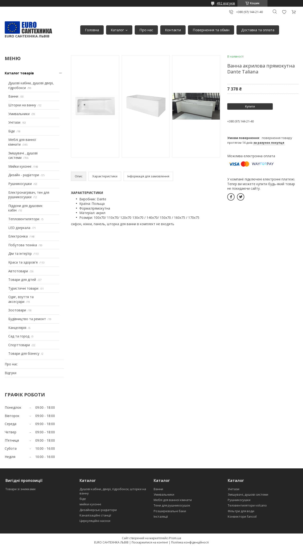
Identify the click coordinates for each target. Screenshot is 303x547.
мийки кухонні (90, 504)
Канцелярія (17, 327)
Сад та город (18, 336)
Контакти (173, 29)
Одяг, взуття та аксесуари (21, 299)
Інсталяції (161, 516)
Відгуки (10, 373)
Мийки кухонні (19, 166)
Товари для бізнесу (23, 353)
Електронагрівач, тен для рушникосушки (28, 194)
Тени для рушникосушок (172, 505)
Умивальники (19, 114)
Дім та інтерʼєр (20, 253)
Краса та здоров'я (23, 262)
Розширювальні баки (170, 511)
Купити (250, 106)
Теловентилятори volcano (247, 505)
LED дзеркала (19, 227)
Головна (92, 29)
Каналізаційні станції (95, 515)
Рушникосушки (20, 183)
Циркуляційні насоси (95, 521)
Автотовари (18, 271)
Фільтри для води (241, 511)
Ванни (13, 96)
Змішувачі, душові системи (248, 494)
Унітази (14, 122)
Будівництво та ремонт (27, 319)
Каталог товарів (19, 73)
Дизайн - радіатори (23, 175)
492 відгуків (226, 3)
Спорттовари (19, 345)
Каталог (117, 29)
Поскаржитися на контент (150, 542)
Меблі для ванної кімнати (173, 500)
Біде (11, 131)
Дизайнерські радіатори (98, 510)
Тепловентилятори (23, 219)
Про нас (146, 29)
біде (83, 499)
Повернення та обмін (211, 29)
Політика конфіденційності (190, 542)
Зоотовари (17, 310)
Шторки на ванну (22, 105)
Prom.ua (175, 538)
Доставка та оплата (257, 29)
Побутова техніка (22, 245)
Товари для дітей (22, 279)
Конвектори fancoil (242, 516)
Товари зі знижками (20, 489)
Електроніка (18, 236)
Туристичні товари (23, 288)
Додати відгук (284, 12)
